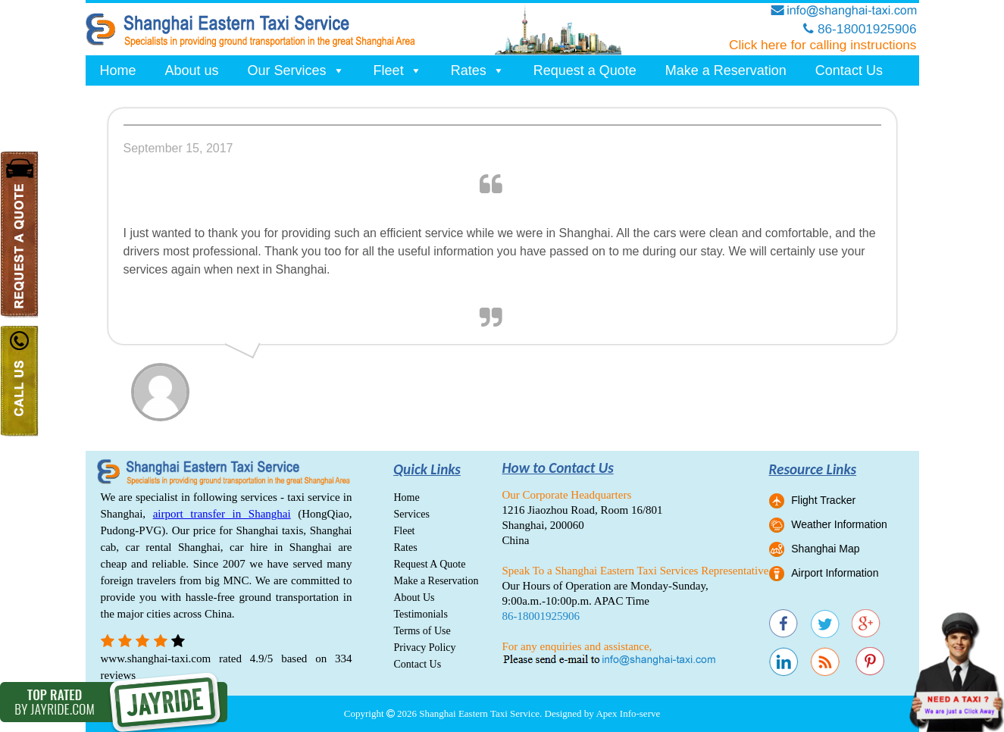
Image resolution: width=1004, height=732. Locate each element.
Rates (478, 70)
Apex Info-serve (628, 713)
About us (192, 70)
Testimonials (421, 614)
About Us (414, 597)
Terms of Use (422, 631)
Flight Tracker (823, 500)
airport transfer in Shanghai (222, 514)
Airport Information (834, 573)
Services (412, 514)
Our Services (296, 70)
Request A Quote (430, 564)
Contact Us (849, 70)
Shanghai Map (825, 549)
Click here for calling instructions (823, 44)
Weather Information (839, 524)
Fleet (398, 70)
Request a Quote (584, 70)
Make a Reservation (726, 70)
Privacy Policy (425, 647)
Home (118, 70)
